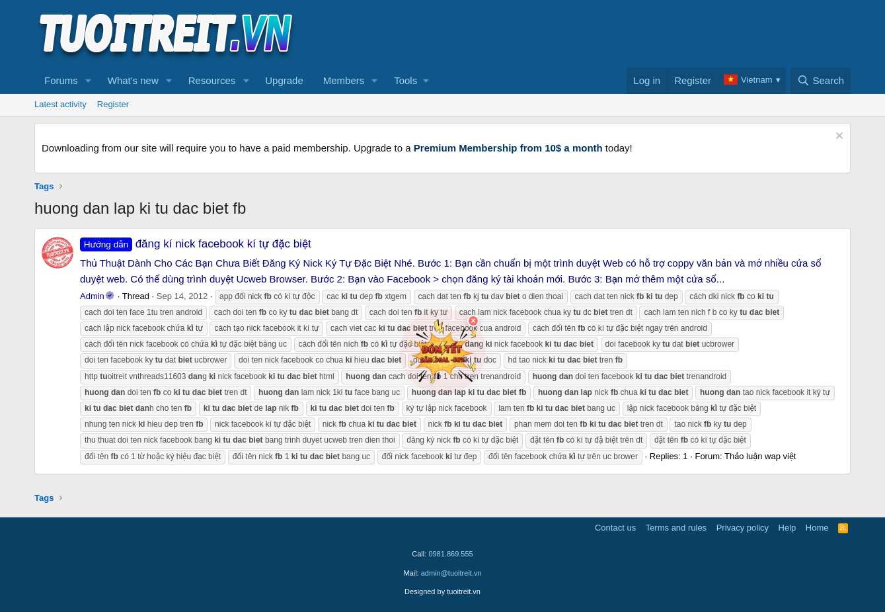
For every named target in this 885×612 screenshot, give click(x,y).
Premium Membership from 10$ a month (508, 147)
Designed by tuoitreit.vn (442, 591)
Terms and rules (676, 528)
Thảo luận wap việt (760, 456)
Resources (212, 80)
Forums (61, 80)
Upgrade (284, 80)
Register (113, 104)
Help (787, 528)
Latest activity (60, 104)
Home (817, 528)
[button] (88, 80)
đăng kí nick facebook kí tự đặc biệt (195, 244)
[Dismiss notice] (837, 137)
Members (344, 80)
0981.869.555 (450, 554)
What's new (133, 80)
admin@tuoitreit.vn (451, 573)
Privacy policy (742, 528)
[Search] (820, 80)
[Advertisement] (610, 34)
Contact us (615, 528)
